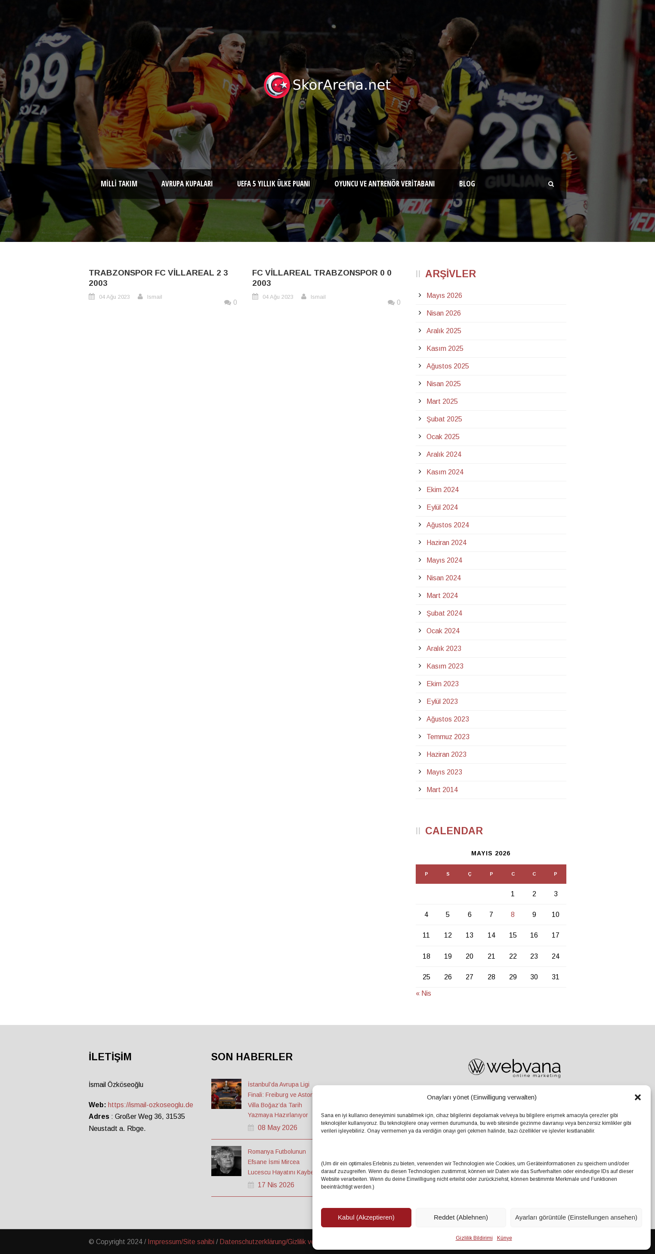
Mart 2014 (442, 789)
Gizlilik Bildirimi (474, 1238)
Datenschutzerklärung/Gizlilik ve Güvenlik (280, 1241)
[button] (637, 1097)
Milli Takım (119, 184)
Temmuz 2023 (448, 736)
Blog (467, 184)
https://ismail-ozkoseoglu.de (150, 1104)
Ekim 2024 (442, 489)
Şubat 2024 (444, 613)
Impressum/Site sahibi (181, 1241)
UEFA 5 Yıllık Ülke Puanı (273, 184)
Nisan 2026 (443, 313)
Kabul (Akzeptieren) (366, 1217)
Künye (504, 1238)
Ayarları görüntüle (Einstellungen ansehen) (576, 1217)
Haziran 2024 (446, 542)
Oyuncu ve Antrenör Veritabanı (384, 184)
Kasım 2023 (444, 666)
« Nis (423, 993)
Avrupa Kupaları (187, 184)
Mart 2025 (442, 401)
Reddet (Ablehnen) (461, 1217)
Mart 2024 (442, 595)
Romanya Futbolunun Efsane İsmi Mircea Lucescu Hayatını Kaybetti (283, 1162)
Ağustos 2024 (447, 525)
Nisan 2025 (443, 383)
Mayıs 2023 (444, 772)
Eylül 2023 (442, 701)
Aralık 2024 (443, 454)
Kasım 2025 (444, 348)
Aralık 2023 (443, 648)
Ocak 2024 (443, 631)
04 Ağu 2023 (114, 297)
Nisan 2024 (443, 578)
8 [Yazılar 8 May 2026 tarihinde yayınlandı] (513, 914)
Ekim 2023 (442, 683)
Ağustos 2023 (447, 719)
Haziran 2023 (446, 754)
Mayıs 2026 (444, 295)
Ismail (154, 297)
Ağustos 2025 (447, 366)
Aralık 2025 (443, 330)
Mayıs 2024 (444, 560)
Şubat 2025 (444, 419)
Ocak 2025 (443, 436)
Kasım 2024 (444, 472)
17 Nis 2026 (276, 1185)
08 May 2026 (277, 1127)
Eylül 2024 (442, 507)
